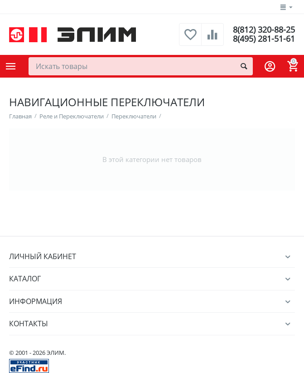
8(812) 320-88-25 (264, 29)
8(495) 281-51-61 (264, 39)
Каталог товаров (11, 66)
